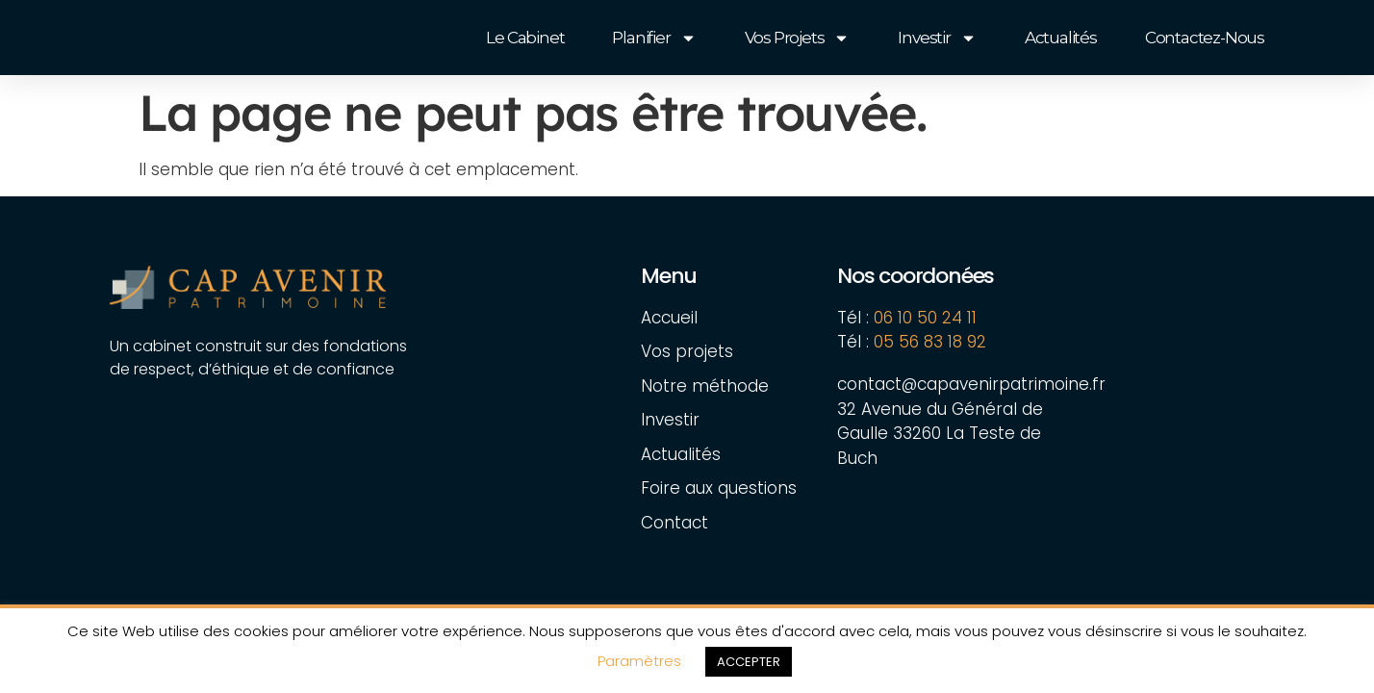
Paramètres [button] (639, 661)
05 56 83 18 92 (932, 341)
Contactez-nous (1204, 37)
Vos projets (798, 38)
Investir (937, 38)
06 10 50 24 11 (925, 317)
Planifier (654, 38)
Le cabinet (525, 37)
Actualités (1061, 37)
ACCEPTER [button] (748, 662)
